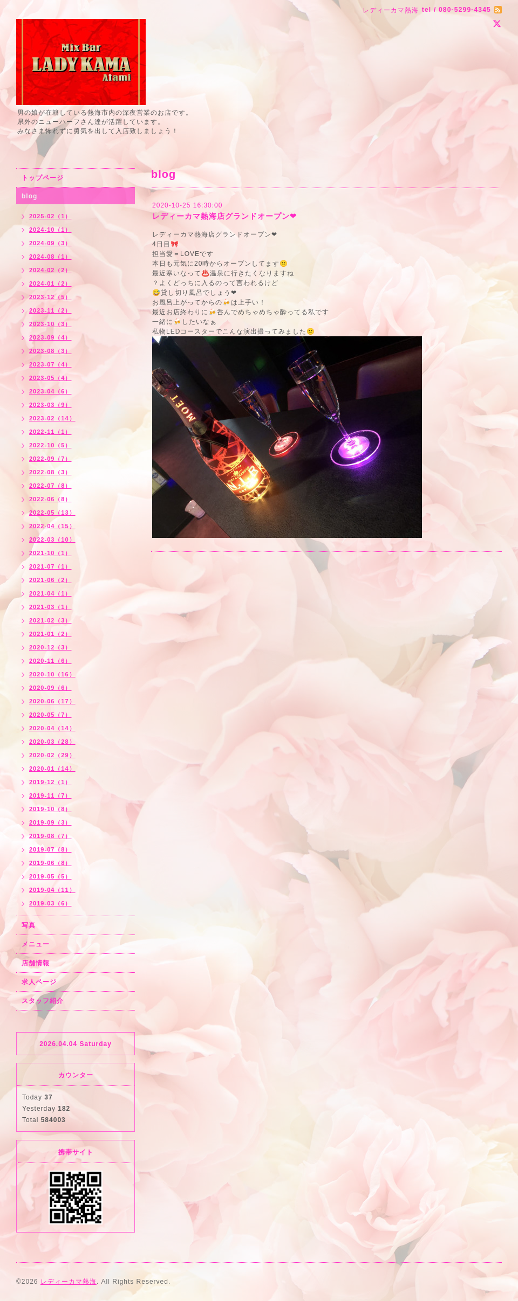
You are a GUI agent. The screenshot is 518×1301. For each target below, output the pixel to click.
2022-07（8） (50, 485)
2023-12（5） (50, 297)
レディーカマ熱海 (68, 1281)
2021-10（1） (50, 553)
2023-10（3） (50, 324)
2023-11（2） (50, 310)
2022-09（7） (50, 458)
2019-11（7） (50, 795)
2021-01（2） (50, 634)
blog (29, 196)
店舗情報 (36, 963)
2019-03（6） (50, 903)
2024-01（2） (50, 283)
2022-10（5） (50, 445)
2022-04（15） (52, 526)
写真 (29, 925)
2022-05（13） (52, 512)
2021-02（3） (50, 620)
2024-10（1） (50, 229)
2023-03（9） (50, 405)
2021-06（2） (50, 580)
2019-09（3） (50, 822)
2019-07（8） (50, 849)
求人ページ (39, 982)
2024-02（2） (50, 270)
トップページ (43, 178)
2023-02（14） (52, 418)
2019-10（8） (50, 809)
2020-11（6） (50, 661)
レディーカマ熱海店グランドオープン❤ (224, 216)
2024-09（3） (50, 243)
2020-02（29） (52, 755)
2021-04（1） (50, 593)
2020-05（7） (50, 714)
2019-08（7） (50, 836)
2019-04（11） (52, 890)
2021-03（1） (50, 607)
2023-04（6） (50, 391)
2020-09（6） (50, 687)
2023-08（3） (50, 351)
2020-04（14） (52, 728)
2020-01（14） (52, 768)
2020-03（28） (52, 741)
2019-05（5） (50, 876)
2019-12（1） (50, 782)
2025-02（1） (50, 216)
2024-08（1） (50, 256)
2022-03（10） (52, 539)
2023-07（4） (50, 364)
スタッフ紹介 (43, 1001)
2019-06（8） (50, 863)
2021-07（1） (50, 566)
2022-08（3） (50, 472)
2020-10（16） (52, 674)
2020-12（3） (50, 647)
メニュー (36, 944)
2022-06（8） (50, 499)
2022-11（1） (50, 431)
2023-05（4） (50, 378)
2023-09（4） (50, 337)
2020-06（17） (52, 701)
